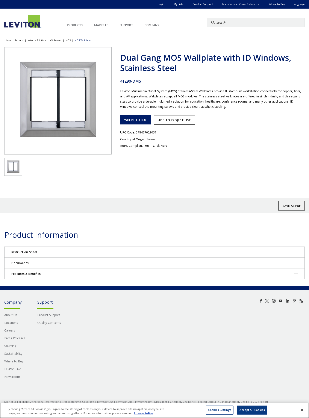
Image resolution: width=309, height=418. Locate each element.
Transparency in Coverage (78, 402)
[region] (154, 410)
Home (8, 40)
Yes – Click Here (155, 146)
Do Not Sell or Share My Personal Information (31, 402)
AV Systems (55, 40)
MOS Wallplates (83, 40)
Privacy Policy (143, 402)
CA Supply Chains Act (182, 402)
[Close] (302, 410)
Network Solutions (36, 40)
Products (19, 40)
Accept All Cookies (252, 410)
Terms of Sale (124, 402)
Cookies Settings (219, 410)
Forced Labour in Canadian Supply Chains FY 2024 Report (233, 402)
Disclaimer (160, 402)
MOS (68, 40)
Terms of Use (105, 402)
